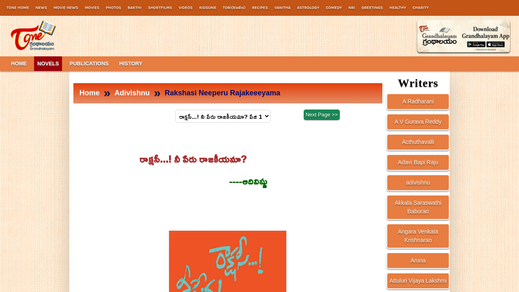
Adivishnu (132, 93)
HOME (19, 63)
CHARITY (421, 7)
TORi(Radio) (234, 7)
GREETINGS (372, 7)
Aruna (417, 260)
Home (89, 93)
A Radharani (418, 101)
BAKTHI (135, 7)
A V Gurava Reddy (418, 121)
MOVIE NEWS (66, 7)
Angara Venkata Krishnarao (418, 235)
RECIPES (260, 7)
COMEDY (334, 7)
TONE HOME (17, 7)
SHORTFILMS (160, 7)
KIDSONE (207, 7)
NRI (351, 7)
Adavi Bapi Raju (418, 162)
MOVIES (92, 7)
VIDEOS (186, 7)
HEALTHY (397, 7)
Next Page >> (322, 115)
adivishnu (418, 182)
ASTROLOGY (308, 7)
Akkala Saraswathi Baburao (418, 207)
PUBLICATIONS (89, 63)
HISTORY (130, 63)
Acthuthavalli (418, 142)
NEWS (41, 7)
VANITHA (283, 7)
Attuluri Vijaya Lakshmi (417, 280)
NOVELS (48, 63)
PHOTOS (113, 7)
